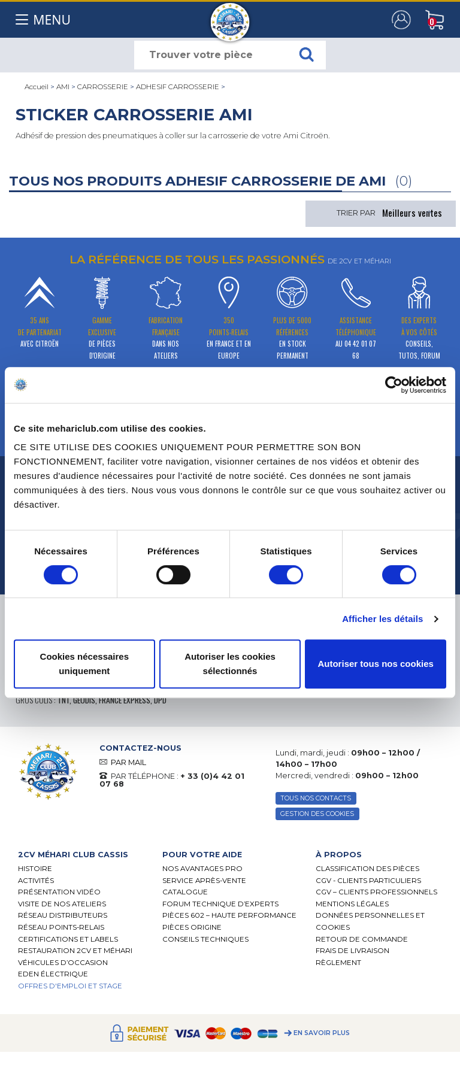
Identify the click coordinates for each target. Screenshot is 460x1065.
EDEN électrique (53, 974)
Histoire (35, 868)
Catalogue (185, 892)
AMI (62, 87)
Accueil (37, 87)
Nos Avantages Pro (202, 868)
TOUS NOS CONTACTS (315, 798)
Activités (36, 880)
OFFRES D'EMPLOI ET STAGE (70, 986)
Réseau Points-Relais (61, 927)
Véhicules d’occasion (63, 962)
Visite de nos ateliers (62, 904)
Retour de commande (362, 939)
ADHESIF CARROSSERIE (177, 87)
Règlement (338, 962)
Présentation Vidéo (59, 892)
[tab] (81, 854)
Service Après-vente (204, 880)
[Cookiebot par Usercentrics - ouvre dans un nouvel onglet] (393, 385)
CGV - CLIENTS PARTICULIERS (368, 880)
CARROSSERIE (102, 87)
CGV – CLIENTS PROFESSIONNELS (376, 892)
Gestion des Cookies (317, 814)
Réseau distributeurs (62, 915)
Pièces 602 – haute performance (229, 915)
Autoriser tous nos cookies (375, 664)
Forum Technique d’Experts (220, 904)
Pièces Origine (192, 927)
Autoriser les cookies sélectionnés (230, 663)
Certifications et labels (68, 939)
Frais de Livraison (352, 950)
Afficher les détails (382, 619)
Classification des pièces (367, 868)
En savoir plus (321, 1033)
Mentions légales (352, 904)
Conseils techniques (205, 939)
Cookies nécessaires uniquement (84, 663)
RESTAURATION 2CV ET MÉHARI (75, 950)
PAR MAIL (128, 762)
